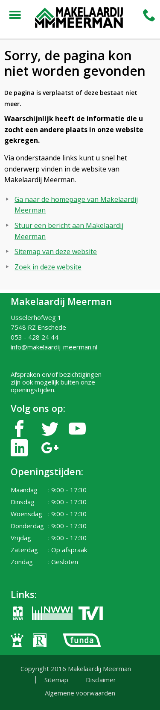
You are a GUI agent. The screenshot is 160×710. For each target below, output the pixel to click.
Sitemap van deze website (56, 251)
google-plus (49, 448)
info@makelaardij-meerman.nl (54, 347)
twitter (49, 429)
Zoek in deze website (48, 267)
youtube (77, 429)
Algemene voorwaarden (80, 693)
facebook (19, 429)
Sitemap (56, 679)
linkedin (19, 448)
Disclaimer (101, 679)
